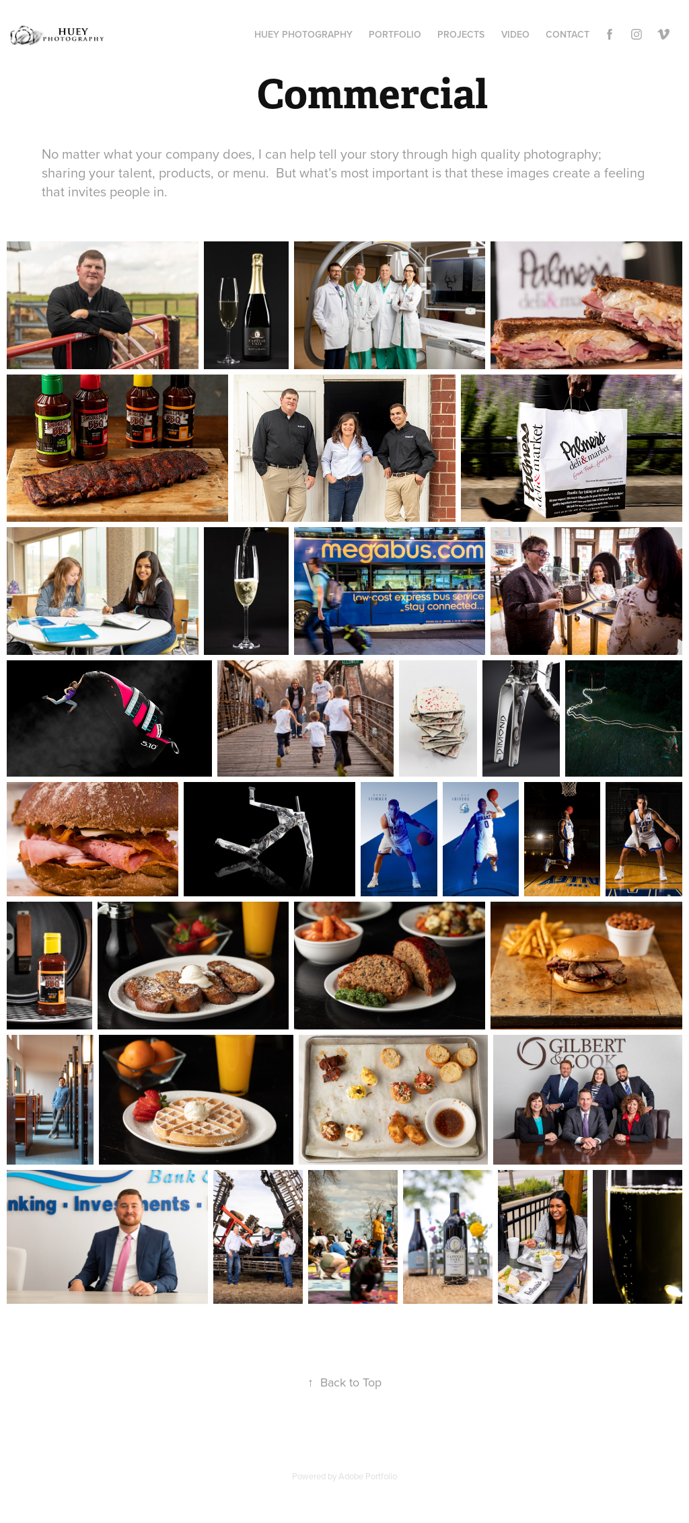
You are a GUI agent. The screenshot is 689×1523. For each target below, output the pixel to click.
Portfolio (395, 34)
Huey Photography (303, 34)
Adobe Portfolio (367, 1476)
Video (515, 34)
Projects (460, 34)
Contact (567, 34)
